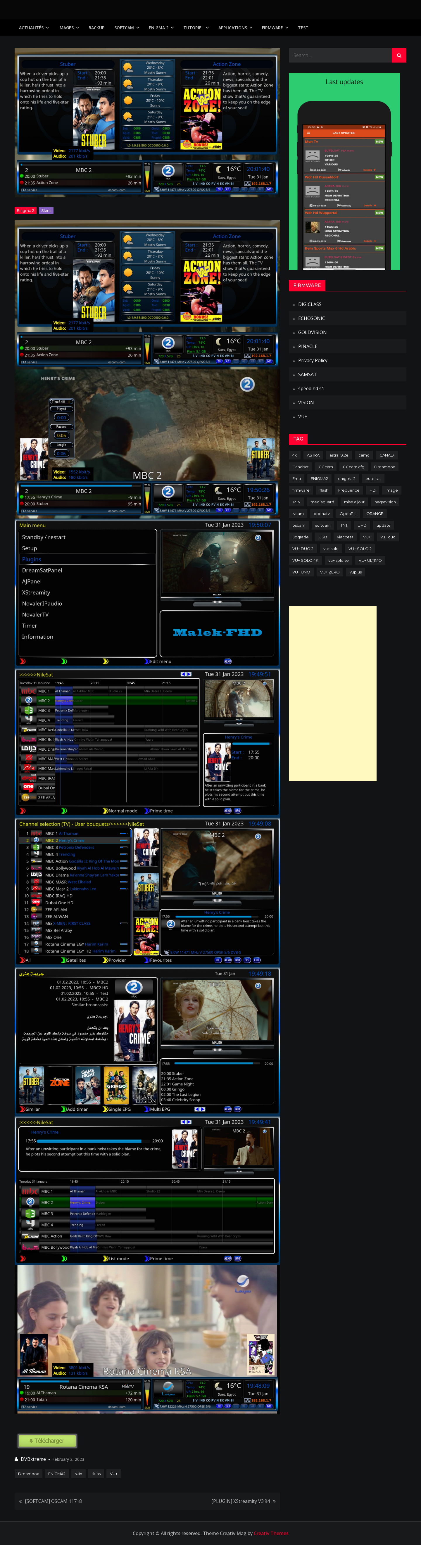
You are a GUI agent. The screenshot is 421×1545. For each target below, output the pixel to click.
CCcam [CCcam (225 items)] (326, 466)
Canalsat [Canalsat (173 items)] (300, 466)
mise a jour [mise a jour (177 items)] (354, 502)
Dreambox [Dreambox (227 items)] (384, 466)
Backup (96, 27)
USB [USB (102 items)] (323, 537)
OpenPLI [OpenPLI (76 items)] (348, 513)
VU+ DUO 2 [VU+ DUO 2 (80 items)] (302, 548)
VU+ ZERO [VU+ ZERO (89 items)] (330, 572)
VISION (306, 402)
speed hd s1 (311, 388)
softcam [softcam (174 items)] (323, 525)
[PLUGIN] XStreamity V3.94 (240, 1501)
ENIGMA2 (56, 1473)
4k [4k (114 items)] (294, 455)
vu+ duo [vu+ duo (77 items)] (388, 537)
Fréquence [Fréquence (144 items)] (349, 490)
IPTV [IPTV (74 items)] (296, 502)
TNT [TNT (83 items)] (344, 525)
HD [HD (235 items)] (373, 490)
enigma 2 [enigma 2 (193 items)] (347, 478)
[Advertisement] (333, 693)
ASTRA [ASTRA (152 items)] (313, 455)
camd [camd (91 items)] (364, 455)
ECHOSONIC (311, 318)
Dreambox (28, 1473)
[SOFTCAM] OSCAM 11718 (53, 1501)
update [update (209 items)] (384, 525)
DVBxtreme (33, 1459)
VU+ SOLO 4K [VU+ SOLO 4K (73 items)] (305, 560)
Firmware (272, 27)
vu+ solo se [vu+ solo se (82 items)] (338, 560)
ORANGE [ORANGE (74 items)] (374, 513)
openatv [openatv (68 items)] (322, 513)
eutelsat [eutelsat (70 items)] (373, 478)
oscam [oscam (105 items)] (298, 525)
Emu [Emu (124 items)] (296, 478)
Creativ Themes (271, 1533)
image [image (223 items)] (392, 490)
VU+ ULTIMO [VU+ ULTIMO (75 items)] (370, 560)
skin (78, 1473)
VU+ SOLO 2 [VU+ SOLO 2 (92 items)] (360, 548)
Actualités (31, 27)
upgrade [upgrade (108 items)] (300, 537)
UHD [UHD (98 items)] (362, 525)
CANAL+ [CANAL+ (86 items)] (387, 455)
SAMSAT (307, 374)
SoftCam (124, 27)
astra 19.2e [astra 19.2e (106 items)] (338, 455)
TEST (303, 27)
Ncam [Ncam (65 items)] (298, 513)
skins (96, 1473)
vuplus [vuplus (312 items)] (356, 572)
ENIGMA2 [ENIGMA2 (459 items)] (319, 478)
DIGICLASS (310, 304)
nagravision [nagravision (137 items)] (385, 502)
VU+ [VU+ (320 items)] (367, 537)
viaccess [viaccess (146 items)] (345, 537)
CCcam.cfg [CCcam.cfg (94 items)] (353, 466)
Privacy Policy (312, 360)
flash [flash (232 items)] (324, 490)
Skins (46, 210)
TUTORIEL (193, 27)
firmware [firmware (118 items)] (301, 490)
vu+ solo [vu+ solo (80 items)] (331, 548)
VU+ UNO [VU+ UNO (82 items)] (301, 572)
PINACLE (308, 346)
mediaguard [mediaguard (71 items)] (322, 502)
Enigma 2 (158, 27)
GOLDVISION (312, 332)
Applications (232, 27)
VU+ (114, 1473)
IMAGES (66, 27)
